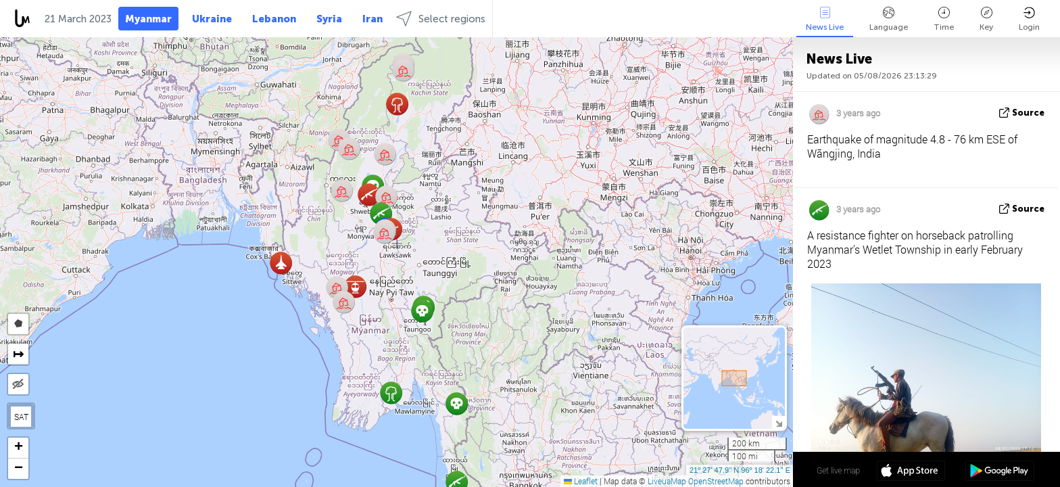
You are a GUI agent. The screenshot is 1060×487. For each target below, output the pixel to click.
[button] (281, 263)
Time (944, 19)
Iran (372, 19)
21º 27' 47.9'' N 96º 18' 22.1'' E (740, 470)
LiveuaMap (667, 481)
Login (1029, 19)
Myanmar (148, 19)
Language (888, 19)
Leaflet (581, 481)
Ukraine (212, 19)
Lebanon (274, 19)
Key (986, 19)
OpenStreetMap (716, 481)
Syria (329, 19)
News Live (825, 19)
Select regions (440, 18)
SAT (21, 416)
